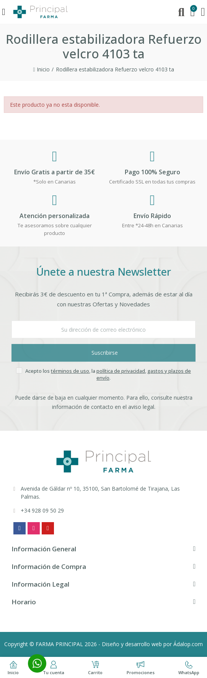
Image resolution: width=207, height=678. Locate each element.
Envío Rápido (152, 216)
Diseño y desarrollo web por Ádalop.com (152, 644)
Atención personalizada (55, 216)
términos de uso (70, 370)
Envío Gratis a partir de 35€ (54, 172)
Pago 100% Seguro (152, 172)
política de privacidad (120, 370)
